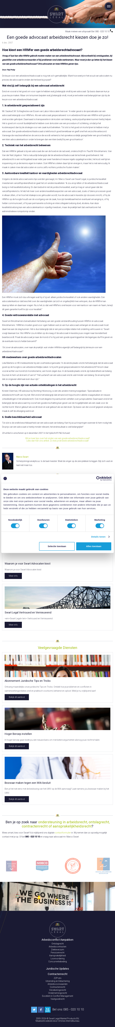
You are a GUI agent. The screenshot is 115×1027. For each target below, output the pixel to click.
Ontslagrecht (58, 943)
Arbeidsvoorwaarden (58, 984)
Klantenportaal (93, 6)
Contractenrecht (57, 987)
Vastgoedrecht (58, 999)
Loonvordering (58, 958)
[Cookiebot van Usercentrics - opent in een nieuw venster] (98, 478)
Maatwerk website (44, 1021)
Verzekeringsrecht (57, 990)
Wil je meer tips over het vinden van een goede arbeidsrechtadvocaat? (57, 438)
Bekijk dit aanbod (17, 697)
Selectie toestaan (57, 546)
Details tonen (98, 536)
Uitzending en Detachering (58, 981)
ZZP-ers (57, 978)
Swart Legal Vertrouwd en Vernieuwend (28, 612)
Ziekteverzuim (57, 949)
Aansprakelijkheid (57, 955)
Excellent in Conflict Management (57, 996)
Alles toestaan (93, 546)
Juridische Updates (57, 968)
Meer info (13, 576)
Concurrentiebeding (57, 961)
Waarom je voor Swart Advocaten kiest (27, 563)
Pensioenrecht (57, 952)
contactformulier (63, 832)
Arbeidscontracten (57, 946)
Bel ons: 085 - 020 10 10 (68, 1009)
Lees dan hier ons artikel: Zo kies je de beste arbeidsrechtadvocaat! (58, 441)
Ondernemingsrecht (57, 993)
